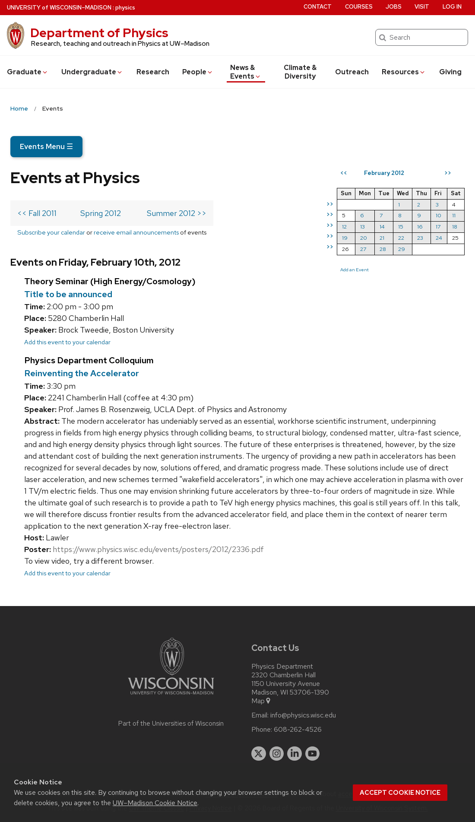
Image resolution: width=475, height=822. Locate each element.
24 (438, 237)
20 (363, 237)
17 (438, 226)
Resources (404, 71)
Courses (359, 6)
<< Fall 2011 (37, 213)
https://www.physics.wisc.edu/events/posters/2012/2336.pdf (158, 549)
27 (363, 249)
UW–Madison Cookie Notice (155, 802)
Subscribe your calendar (51, 232)
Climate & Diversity (300, 72)
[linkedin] (294, 753)
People (197, 71)
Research (152, 71)
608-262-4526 (298, 729)
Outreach (352, 71)
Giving (450, 71)
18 (455, 226)
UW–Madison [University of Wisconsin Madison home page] (59, 7)
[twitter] (258, 753)
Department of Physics (99, 33)
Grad (27, 71)
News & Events (246, 72)
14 (382, 226)
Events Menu (46, 146)
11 (454, 215)
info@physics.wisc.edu (303, 715)
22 (401, 237)
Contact (318, 6)
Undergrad (92, 71)
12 (344, 226)
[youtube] (312, 753)
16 (420, 226)
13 (362, 226)
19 (345, 237)
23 (420, 237)
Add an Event (354, 270)
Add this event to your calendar (67, 342)
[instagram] (276, 753)
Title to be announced (68, 294)
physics (125, 7)
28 (382, 249)
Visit (422, 6)
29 (401, 249)
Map (261, 701)
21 (382, 237)
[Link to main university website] (171, 696)
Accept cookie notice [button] (400, 792)
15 (401, 226)
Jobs (394, 6)
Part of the (171, 723)
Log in (452, 6)
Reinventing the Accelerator (81, 373)
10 (438, 215)
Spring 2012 (100, 213)
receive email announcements (136, 232)
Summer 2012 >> (176, 213)
